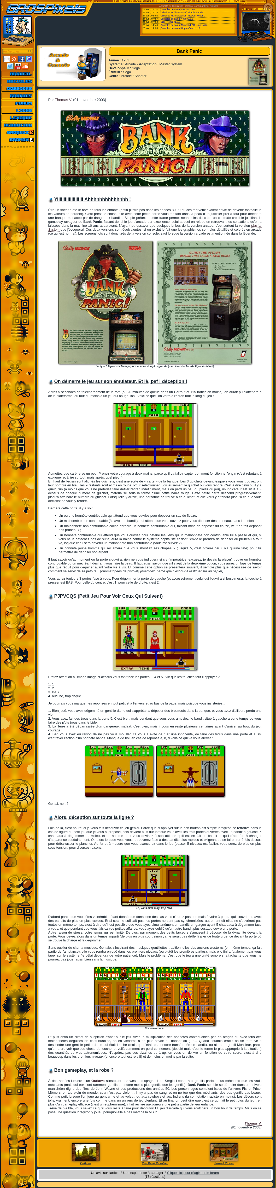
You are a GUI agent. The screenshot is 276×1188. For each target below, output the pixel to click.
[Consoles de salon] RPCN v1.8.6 (177, 9)
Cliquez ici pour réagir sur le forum (193, 1173)
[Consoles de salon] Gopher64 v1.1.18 (180, 28)
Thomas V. (63, 100)
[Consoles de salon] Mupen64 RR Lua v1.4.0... (184, 25)
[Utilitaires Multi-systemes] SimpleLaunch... (182, 12)
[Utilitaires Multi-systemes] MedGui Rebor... (182, 15)
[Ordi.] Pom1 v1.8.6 (170, 22)
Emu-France (210, 6)
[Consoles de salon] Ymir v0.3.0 (176, 19)
